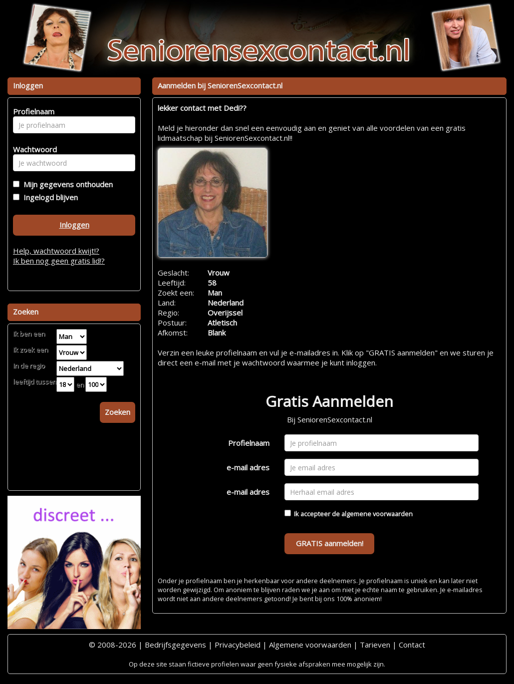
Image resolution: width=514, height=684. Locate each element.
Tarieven (375, 645)
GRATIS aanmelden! (329, 543)
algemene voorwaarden (377, 513)
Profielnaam (248, 443)
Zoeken (117, 412)
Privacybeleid (237, 645)
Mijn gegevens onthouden (66, 184)
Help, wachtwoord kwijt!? (56, 251)
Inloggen (74, 225)
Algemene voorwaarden (310, 645)
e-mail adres (248, 467)
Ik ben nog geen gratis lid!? (59, 261)
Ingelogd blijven (48, 197)
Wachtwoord (32, 149)
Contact (412, 645)
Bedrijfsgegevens (175, 645)
